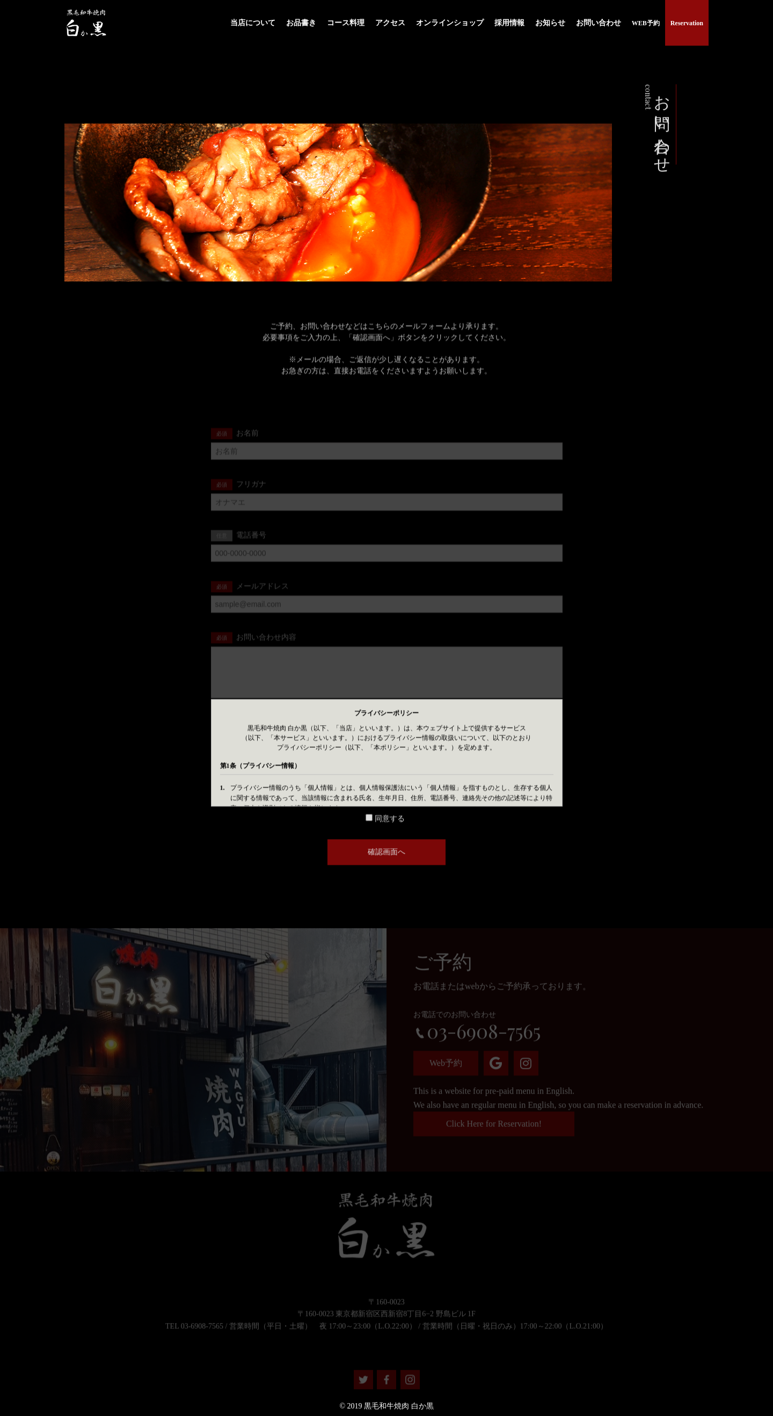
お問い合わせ (598, 22)
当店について (252, 22)
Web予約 (445, 1069)
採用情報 (509, 22)
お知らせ (550, 22)
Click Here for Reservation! (494, 1130)
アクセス (390, 22)
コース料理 (345, 22)
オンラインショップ (450, 22)
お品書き (301, 22)
